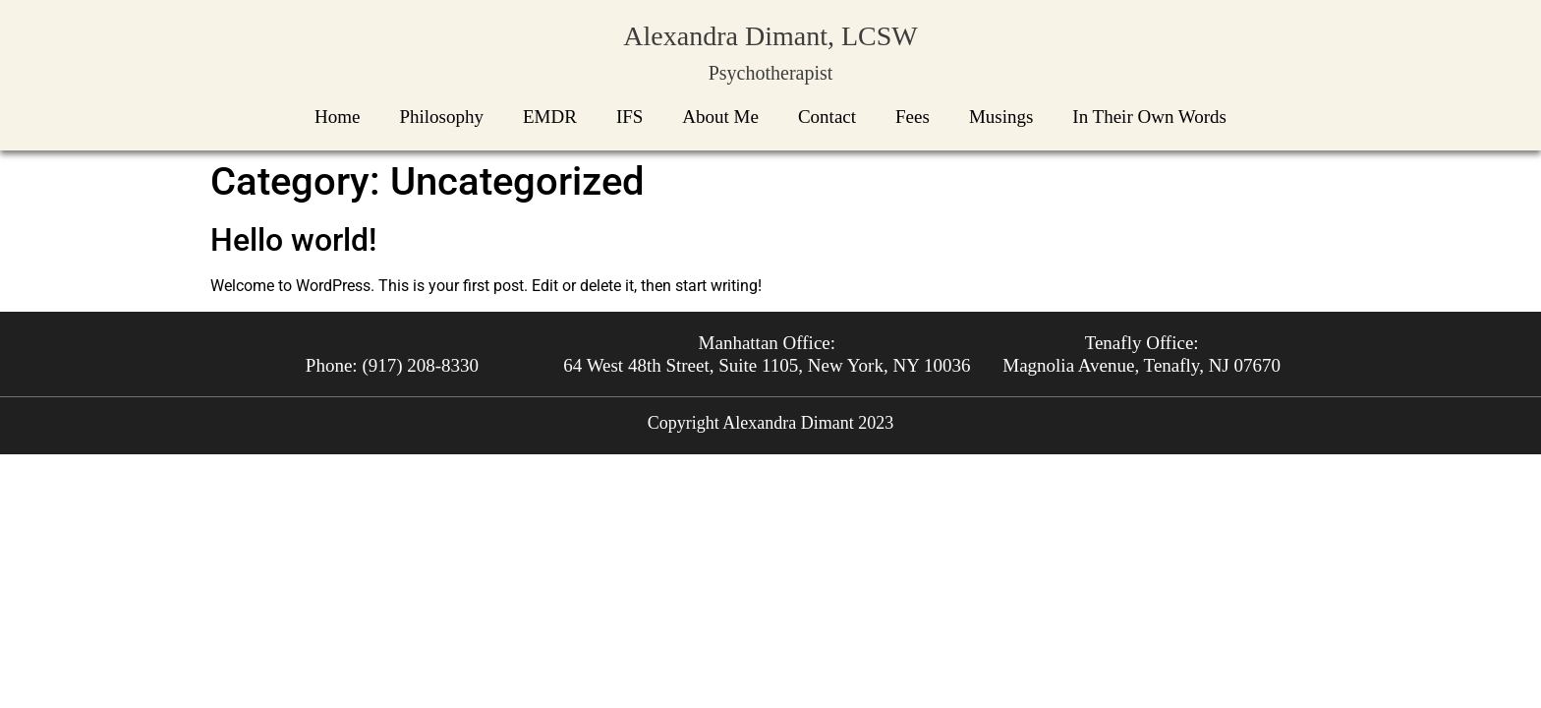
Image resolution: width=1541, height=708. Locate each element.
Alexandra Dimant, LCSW (770, 36)
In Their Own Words (1149, 116)
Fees (912, 116)
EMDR (550, 116)
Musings (1001, 116)
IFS (629, 116)
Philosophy (441, 116)
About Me (720, 116)
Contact (827, 116)
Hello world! (293, 240)
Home (337, 116)
